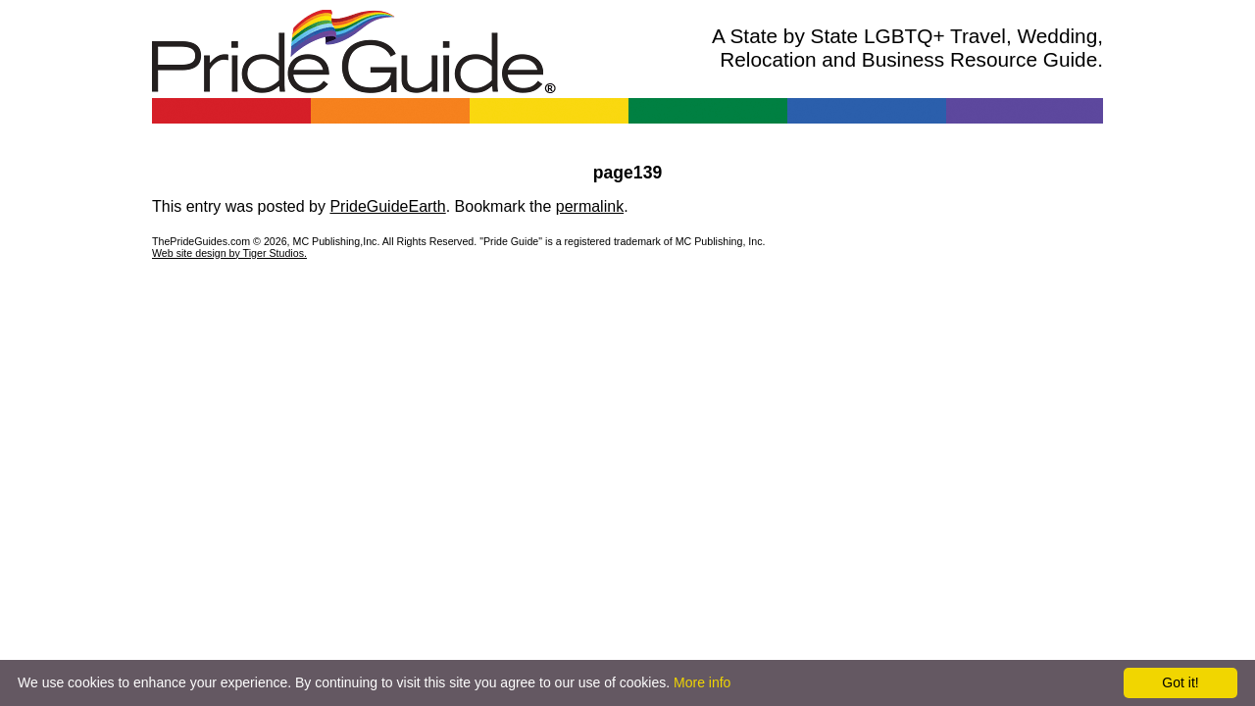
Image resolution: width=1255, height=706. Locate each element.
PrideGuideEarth (387, 206)
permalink (590, 206)
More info (702, 682)
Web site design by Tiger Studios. (229, 253)
